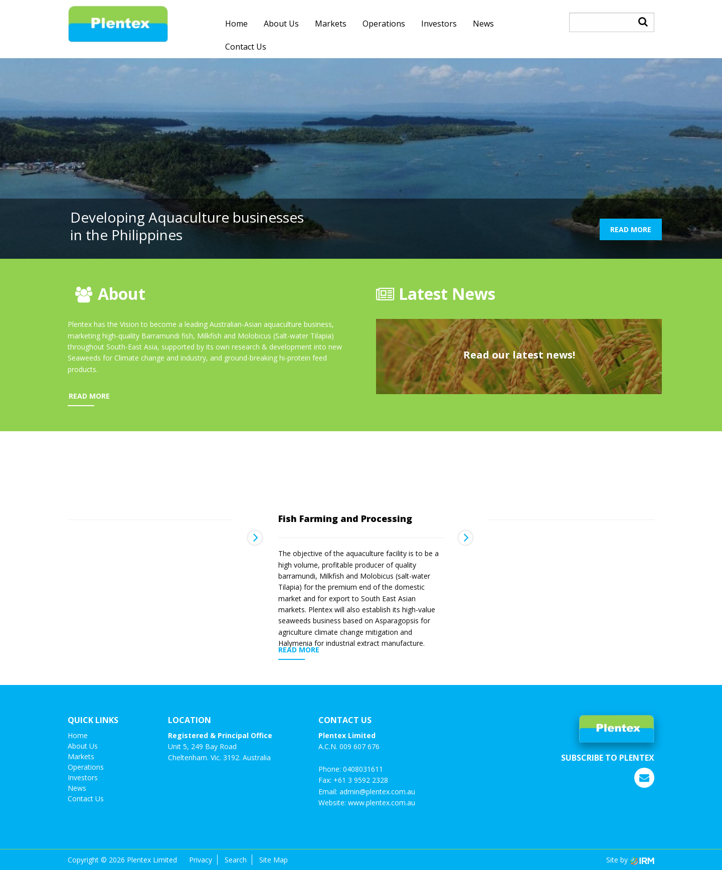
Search (236, 859)
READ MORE (630, 229)
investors (439, 23)
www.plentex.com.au (381, 802)
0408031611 (363, 769)
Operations (384, 23)
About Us (281, 23)
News (483, 23)
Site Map (273, 859)
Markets (330, 23)
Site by (630, 859)
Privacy (200, 859)
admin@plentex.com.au (377, 791)
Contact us (245, 46)
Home (236, 23)
